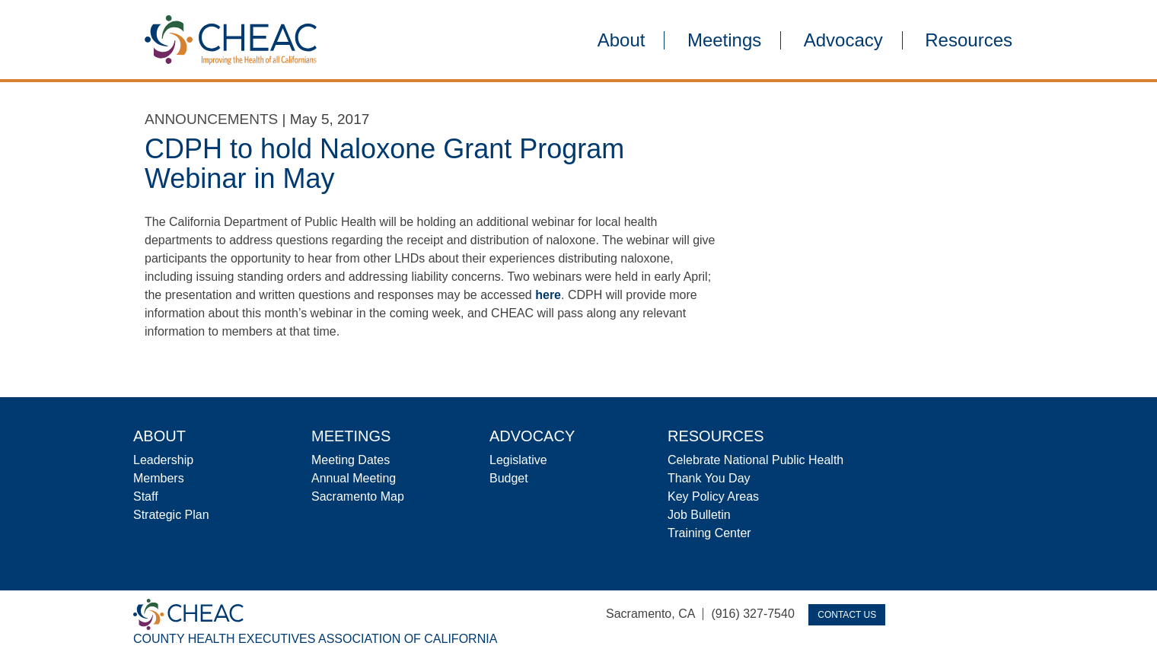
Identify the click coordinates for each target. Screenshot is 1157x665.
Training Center (709, 533)
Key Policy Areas (713, 496)
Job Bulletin (699, 514)
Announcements (211, 119)
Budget (508, 478)
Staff (145, 496)
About (621, 40)
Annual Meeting (353, 478)
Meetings (724, 40)
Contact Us (847, 614)
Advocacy (843, 40)
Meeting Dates (350, 459)
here (548, 294)
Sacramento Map (357, 496)
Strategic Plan (171, 514)
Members (158, 478)
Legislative (518, 459)
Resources (968, 40)
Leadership (163, 459)
